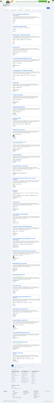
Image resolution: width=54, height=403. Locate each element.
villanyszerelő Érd (34, 376)
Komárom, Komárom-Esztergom (15, 375)
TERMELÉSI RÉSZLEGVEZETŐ (19, 107)
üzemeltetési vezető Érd (24, 375)
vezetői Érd (23, 376)
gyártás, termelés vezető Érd (25, 373)
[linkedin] (49, 391)
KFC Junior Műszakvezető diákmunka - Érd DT (22, 58)
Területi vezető (16, 82)
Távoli (12, 382)
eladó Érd (33, 382)
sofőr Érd (33, 377)
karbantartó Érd (33, 380)
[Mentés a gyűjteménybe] (40, 14)
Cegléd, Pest (13, 378)
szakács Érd (33, 375)
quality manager (16, 201)
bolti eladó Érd (33, 373)
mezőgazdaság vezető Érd (25, 377)
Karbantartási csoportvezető (19, 129)
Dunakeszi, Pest (13, 373)
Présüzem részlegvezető (18, 94)
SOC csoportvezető (17, 285)
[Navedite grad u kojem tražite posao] (28, 8)
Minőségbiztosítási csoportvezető (20, 263)
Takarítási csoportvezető (18, 352)
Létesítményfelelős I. (17, 118)
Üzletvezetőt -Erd (16, 47)
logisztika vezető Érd (24, 374)
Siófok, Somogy (13, 380)
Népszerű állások (14, 387)
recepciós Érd (33, 381)
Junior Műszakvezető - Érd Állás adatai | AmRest (23, 70)
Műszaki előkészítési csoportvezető (20, 320)
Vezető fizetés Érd (34, 383)
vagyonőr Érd (33, 374)
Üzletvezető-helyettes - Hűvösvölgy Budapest (22, 226)
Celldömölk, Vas (13, 381)
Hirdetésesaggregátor (26, 392)
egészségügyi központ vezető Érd (26, 381)
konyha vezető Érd (24, 382)
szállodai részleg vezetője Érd (25, 379)
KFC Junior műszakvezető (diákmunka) (21, 14)
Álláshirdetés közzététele (42, 1)
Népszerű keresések (15, 369)
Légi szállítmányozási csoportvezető (20, 165)
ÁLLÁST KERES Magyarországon (17, 397)
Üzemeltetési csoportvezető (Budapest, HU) (22, 296)
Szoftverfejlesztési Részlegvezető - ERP (21, 332)
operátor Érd (33, 378)
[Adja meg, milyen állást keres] (11, 8)
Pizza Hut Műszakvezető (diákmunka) (20, 214)
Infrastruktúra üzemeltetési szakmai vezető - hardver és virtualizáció (24, 179)
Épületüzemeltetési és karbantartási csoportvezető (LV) (24, 250)
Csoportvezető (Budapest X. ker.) (19, 142)
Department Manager (17, 154)
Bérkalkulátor (35, 397)
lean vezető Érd (23, 378)
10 (32, 365)
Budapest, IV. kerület (14, 377)
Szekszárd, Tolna (14, 374)
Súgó (13, 396)
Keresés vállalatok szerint (37, 396)
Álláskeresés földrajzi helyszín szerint (16, 388)
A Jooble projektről (15, 392)
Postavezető (15, 190)
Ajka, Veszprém (13, 379)
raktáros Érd (33, 379)
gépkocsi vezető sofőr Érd (25, 380)
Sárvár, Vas (13, 376)
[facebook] (45, 391)
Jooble (49, 401)
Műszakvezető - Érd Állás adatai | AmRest (21, 34)
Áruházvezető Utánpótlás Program (20, 26)
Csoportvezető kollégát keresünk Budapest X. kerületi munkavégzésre (24, 239)
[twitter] (47, 391)
